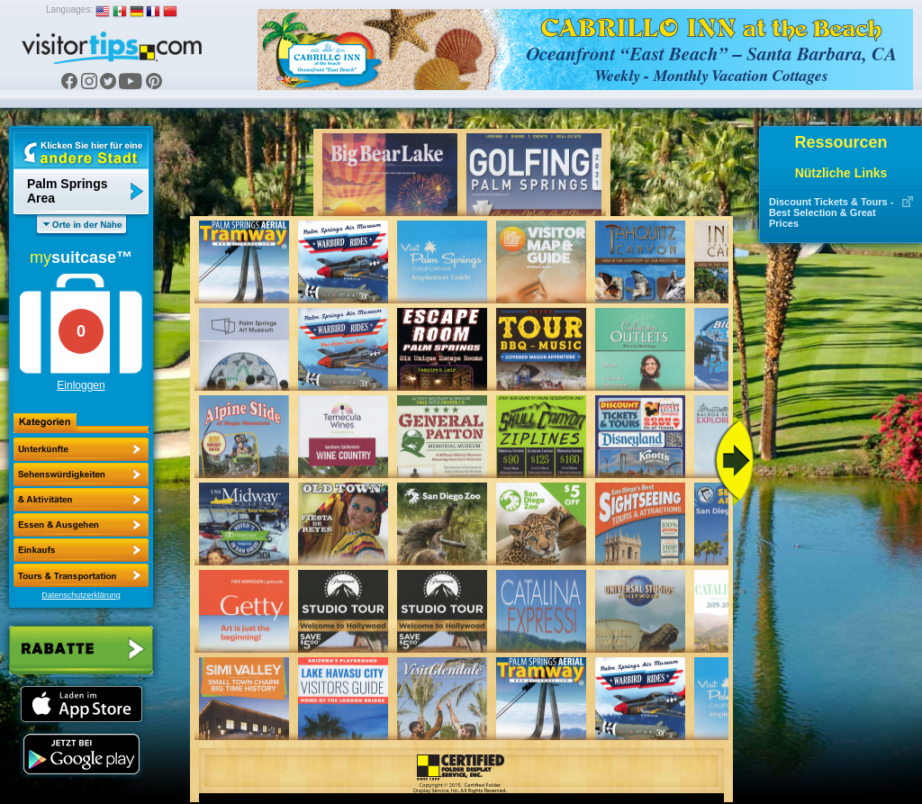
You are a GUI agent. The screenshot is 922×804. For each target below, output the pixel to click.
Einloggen (80, 385)
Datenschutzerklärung (81, 595)
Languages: (69, 9)
